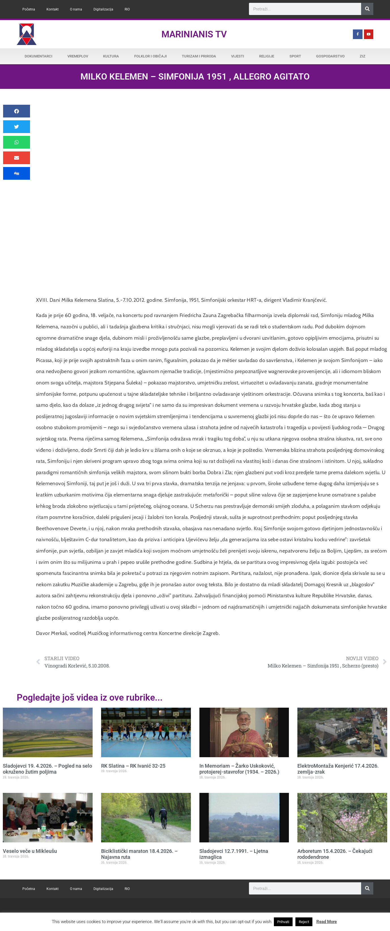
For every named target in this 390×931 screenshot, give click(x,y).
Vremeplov (77, 56)
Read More (326, 921)
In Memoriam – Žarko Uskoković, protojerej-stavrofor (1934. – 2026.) (239, 769)
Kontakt (52, 9)
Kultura (111, 56)
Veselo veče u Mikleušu (30, 851)
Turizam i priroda (199, 56)
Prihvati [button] (283, 922)
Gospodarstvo (330, 56)
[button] (16, 111)
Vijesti (237, 56)
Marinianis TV (194, 34)
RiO (127, 9)
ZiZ (362, 56)
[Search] (367, 9)
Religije (266, 56)
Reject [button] (304, 922)
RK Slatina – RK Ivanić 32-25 (133, 766)
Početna (28, 9)
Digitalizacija (103, 9)
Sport (295, 56)
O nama (76, 9)
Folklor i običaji (150, 56)
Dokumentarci (38, 56)
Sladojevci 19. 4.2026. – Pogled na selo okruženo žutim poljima (47, 769)
